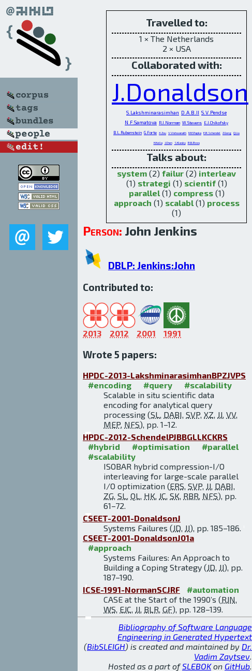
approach (133, 203)
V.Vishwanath (177, 133)
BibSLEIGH (106, 646)
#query (157, 385)
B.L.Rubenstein (127, 132)
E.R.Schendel (211, 133)
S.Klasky (180, 142)
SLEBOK (196, 666)
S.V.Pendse (214, 112)
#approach (109, 547)
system (132, 173)
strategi (154, 183)
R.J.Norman (169, 122)
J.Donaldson (180, 91)
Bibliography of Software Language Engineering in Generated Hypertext (184, 631)
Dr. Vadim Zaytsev (223, 651)
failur (173, 173)
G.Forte (150, 132)
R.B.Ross (194, 142)
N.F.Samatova (141, 122)
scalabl (179, 203)
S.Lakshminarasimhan (152, 112)
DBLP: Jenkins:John (151, 265)
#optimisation (161, 446)
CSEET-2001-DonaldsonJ (132, 518)
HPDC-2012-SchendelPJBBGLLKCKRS (155, 437)
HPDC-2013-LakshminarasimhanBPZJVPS (164, 375)
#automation (213, 589)
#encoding (109, 385)
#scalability (208, 385)
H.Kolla (158, 142)
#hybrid (104, 446)
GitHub (237, 666)
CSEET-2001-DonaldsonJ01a (138, 538)
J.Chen (168, 142)
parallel (144, 193)
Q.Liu (236, 133)
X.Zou (162, 133)
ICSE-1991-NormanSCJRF (131, 589)
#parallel (220, 446)
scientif (200, 183)
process (223, 203)
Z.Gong (227, 133)
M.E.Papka (194, 133)
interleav (217, 173)
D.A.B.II (190, 112)
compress (193, 193)
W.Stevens (192, 122)
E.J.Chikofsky (216, 122)
